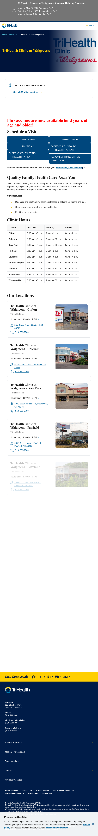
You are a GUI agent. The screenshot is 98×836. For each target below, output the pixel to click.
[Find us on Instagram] (50, 676)
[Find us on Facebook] (34, 676)
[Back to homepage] (10, 26)
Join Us (49, 771)
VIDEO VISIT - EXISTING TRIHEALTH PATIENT (22, 155)
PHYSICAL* (28, 146)
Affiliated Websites (49, 780)
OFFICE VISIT (28, 139)
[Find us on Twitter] (42, 676)
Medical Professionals (49, 752)
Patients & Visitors (49, 743)
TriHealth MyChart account (70, 168)
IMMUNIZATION (70, 139)
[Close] (93, 824)
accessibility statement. (57, 828)
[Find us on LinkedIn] (58, 676)
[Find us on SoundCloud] (66, 676)
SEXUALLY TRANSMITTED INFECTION (65, 159)
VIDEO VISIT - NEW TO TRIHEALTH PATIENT (63, 148)
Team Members (49, 761)
